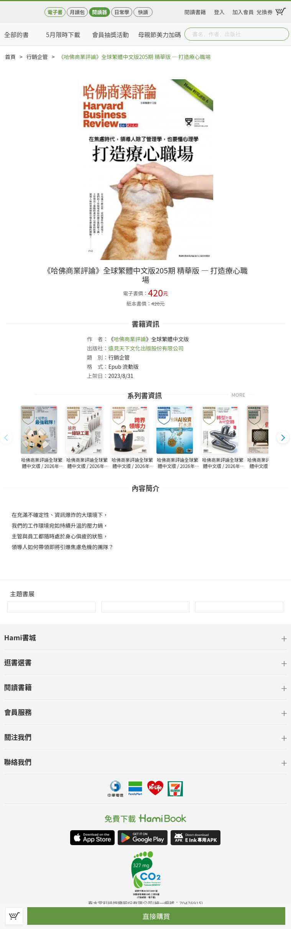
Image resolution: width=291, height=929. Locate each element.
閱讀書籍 (195, 10)
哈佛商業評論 (129, 339)
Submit (282, 34)
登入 (219, 10)
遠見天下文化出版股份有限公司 (145, 348)
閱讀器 (99, 12)
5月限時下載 (63, 34)
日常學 (121, 12)
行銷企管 (37, 57)
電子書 (55, 12)
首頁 (10, 57)
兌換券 (264, 10)
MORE (238, 394)
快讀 (143, 12)
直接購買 (156, 916)
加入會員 (243, 10)
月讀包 (77, 12)
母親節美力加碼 (159, 34)
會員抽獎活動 (110, 34)
